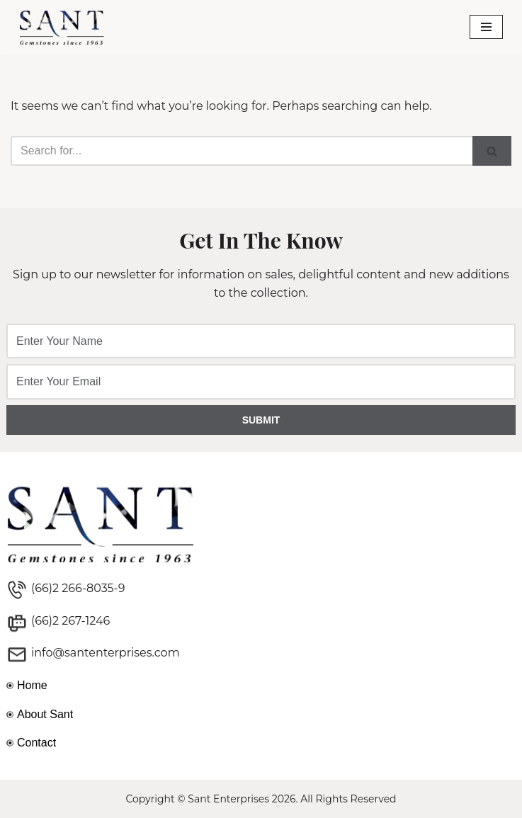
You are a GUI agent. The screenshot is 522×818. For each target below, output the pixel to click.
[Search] (241, 151)
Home (32, 685)
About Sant (45, 714)
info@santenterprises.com (105, 652)
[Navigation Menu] (486, 27)
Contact (36, 743)
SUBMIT (261, 420)
